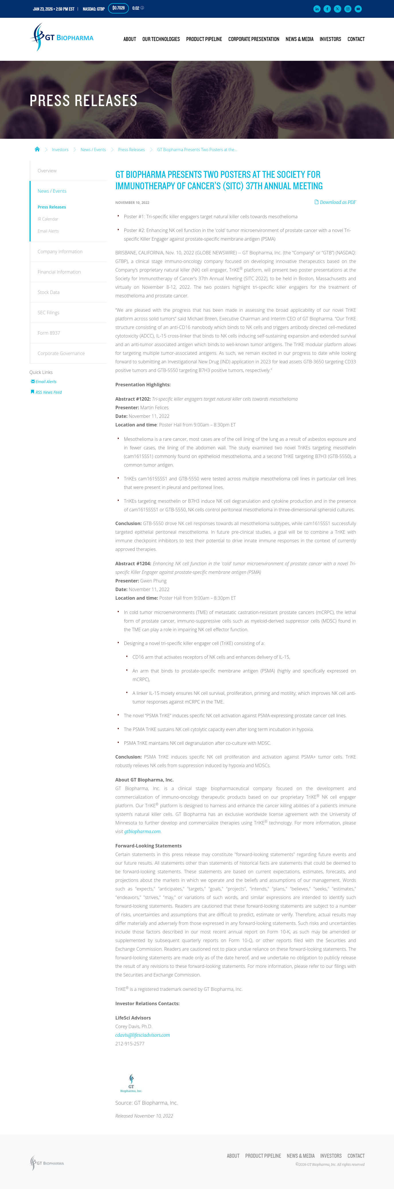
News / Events (93, 150)
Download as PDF (335, 202)
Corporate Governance (61, 353)
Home (37, 149)
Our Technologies (161, 39)
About (130, 39)
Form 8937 (49, 333)
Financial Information (59, 272)
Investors (330, 39)
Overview (47, 170)
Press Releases (131, 150)
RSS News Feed (49, 392)
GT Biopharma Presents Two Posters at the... (197, 150)
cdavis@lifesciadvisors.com (142, 1035)
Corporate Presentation (253, 39)
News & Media (299, 39)
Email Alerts (48, 231)
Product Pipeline (204, 39)
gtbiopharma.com (142, 831)
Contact (356, 39)
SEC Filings (49, 312)
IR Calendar (48, 219)
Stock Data (49, 292)
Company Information (60, 251)
